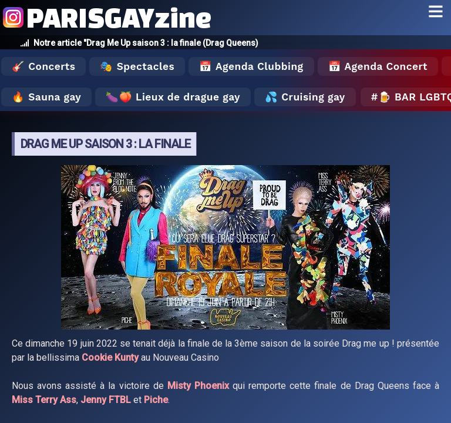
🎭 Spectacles (137, 66)
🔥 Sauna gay (46, 97)
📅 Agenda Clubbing (251, 66)
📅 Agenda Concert (378, 66)
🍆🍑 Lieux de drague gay (173, 97)
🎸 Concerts (43, 66)
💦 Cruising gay (305, 97)
